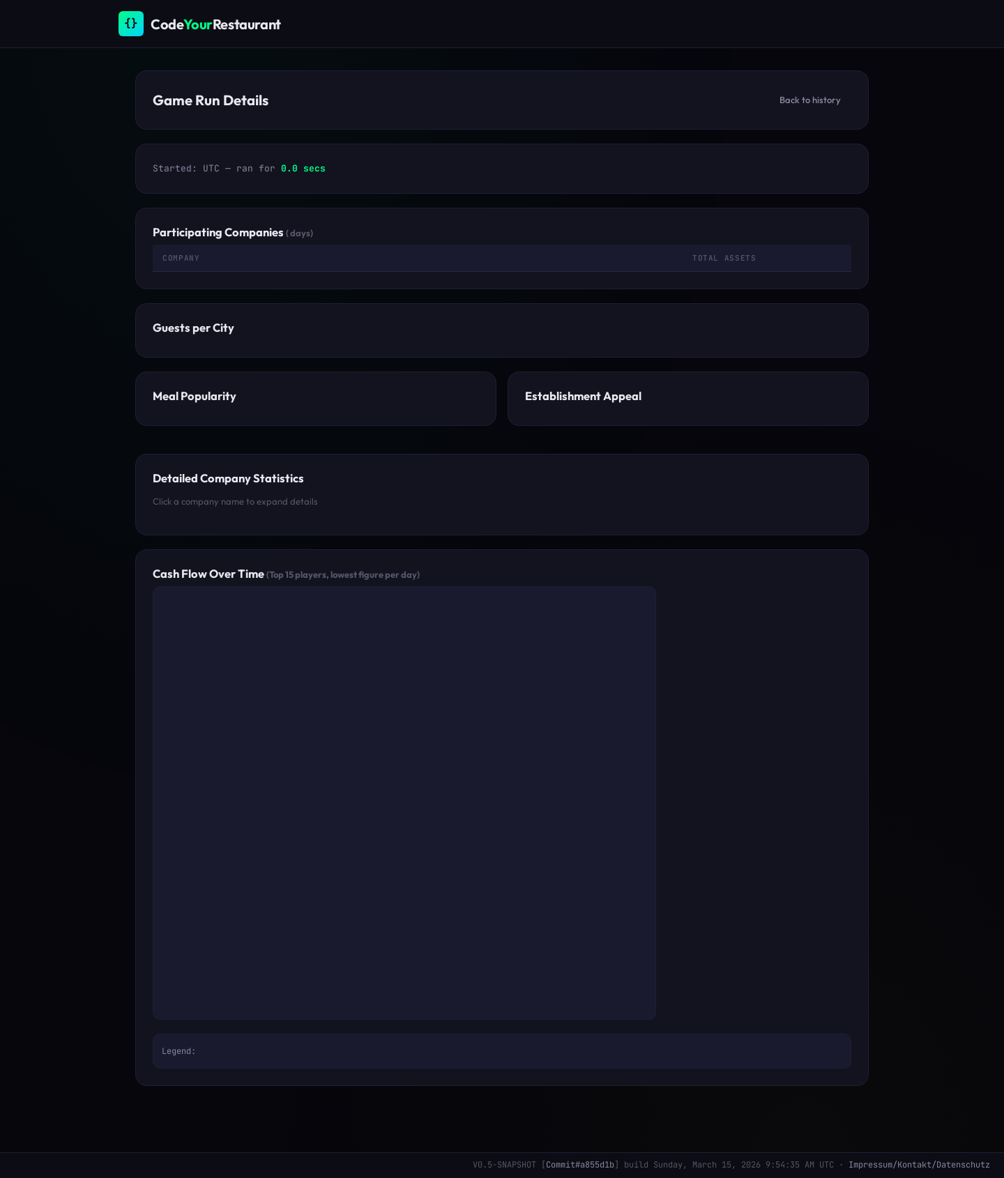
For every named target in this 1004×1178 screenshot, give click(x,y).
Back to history (810, 99)
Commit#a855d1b (580, 1164)
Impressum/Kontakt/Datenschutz (919, 1164)
